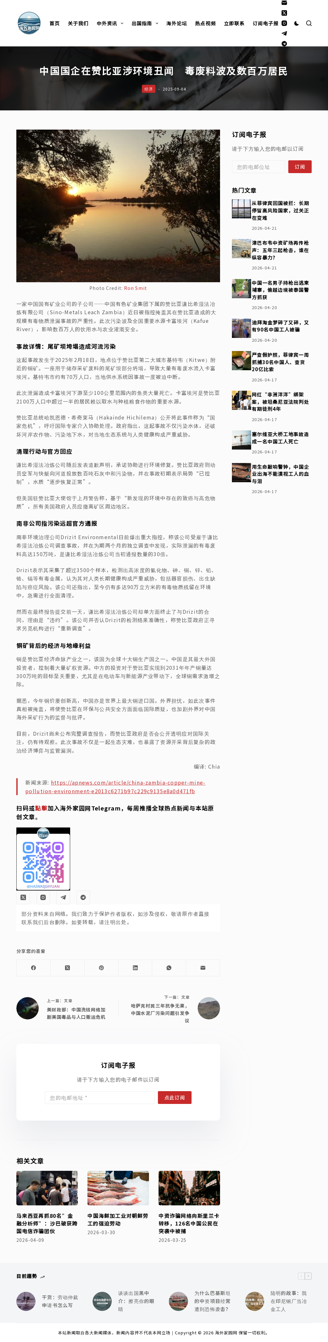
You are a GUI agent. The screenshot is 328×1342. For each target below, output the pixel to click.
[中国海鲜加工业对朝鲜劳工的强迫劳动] (118, 1188)
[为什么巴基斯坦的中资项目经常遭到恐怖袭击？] (178, 1301)
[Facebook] (34, 968)
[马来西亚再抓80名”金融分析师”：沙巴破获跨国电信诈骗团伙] (47, 1188)
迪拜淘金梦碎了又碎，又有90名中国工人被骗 (280, 326)
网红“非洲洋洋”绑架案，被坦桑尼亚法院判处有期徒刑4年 (280, 401)
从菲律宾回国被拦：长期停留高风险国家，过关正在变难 (280, 210)
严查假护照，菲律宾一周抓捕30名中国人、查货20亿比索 (280, 361)
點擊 (41, 808)
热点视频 (205, 23)
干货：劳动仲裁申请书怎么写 (60, 1301)
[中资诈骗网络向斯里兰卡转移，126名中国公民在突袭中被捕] (189, 1188)
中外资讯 (111, 23)
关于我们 (78, 23)
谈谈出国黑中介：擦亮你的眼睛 (136, 1301)
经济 (148, 89)
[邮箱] (284, 2)
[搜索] (309, 23)
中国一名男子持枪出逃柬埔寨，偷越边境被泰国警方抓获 (280, 289)
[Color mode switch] (296, 23)
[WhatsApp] (169, 968)
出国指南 (146, 23)
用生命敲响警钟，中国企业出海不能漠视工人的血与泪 (280, 473)
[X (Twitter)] (284, 13)
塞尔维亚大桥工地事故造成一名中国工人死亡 (280, 437)
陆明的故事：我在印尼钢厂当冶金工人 (289, 1301)
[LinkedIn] (135, 968)
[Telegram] (284, 33)
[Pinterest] (102, 968)
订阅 (300, 166)
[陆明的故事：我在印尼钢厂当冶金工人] (254, 1301)
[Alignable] (284, 43)
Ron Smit (135, 288)
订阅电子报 (266, 23)
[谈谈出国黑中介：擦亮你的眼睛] (102, 1301)
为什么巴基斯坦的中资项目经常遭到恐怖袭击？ (212, 1301)
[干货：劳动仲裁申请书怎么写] (26, 1301)
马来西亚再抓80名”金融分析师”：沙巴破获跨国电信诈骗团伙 (47, 1223)
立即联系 (234, 23)
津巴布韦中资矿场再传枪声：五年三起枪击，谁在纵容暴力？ (280, 249)
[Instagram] (284, 23)
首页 (54, 23)
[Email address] (99, 1097)
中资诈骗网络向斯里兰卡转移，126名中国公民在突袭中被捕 (189, 1223)
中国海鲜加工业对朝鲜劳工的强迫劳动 (117, 1219)
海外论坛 (176, 23)
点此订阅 (174, 1097)
